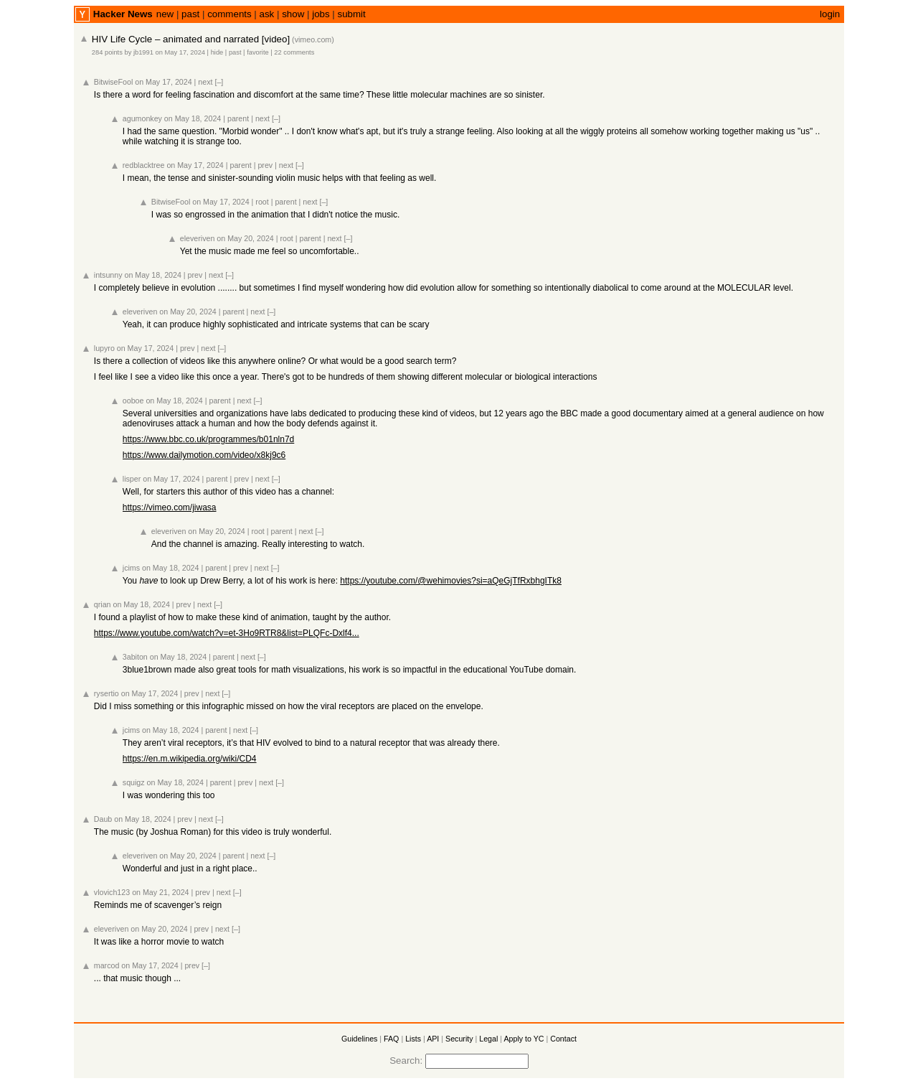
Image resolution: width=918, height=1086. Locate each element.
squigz (134, 782)
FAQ (391, 1038)
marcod (107, 965)
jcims (131, 567)
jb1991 (143, 52)
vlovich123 (112, 892)
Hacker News (123, 14)
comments (229, 14)
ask (267, 14)
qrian (102, 604)
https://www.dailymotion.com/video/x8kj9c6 (204, 455)
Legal (488, 1038)
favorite (258, 52)
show (293, 14)
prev (265, 165)
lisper (132, 478)
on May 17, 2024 (181, 52)
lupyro (104, 348)
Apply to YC (523, 1038)
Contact (563, 1038)
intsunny (108, 275)
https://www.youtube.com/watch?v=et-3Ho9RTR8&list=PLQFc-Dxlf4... (226, 633)
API (433, 1038)
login (830, 14)
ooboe (133, 400)
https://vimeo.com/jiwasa (170, 507)
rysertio (106, 693)
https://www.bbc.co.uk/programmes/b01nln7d (208, 439)
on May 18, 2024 (192, 118)
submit (352, 14)
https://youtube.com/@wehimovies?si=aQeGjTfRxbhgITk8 (451, 581)
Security (459, 1038)
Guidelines (359, 1038)
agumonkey (142, 118)
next (205, 82)
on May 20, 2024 (245, 238)
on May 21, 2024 (160, 892)
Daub (103, 819)
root (261, 201)
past (190, 14)
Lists (413, 1038)
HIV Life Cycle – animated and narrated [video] (191, 39)
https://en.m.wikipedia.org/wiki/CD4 (190, 759)
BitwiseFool (113, 82)
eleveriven (197, 238)
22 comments (294, 52)
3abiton (135, 656)
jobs (320, 14)
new (165, 14)
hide (217, 52)
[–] (218, 82)
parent (238, 118)
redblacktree (144, 165)
